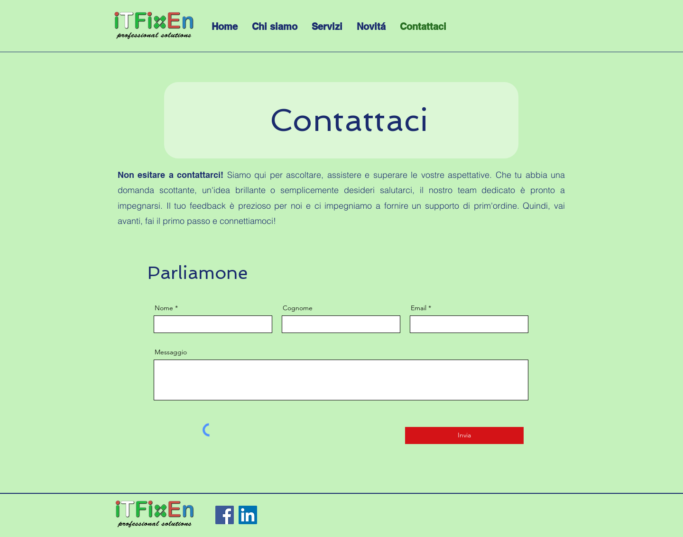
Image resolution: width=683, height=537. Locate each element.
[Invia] (464, 435)
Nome (164, 308)
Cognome (298, 308)
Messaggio (171, 352)
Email (418, 308)
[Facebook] (224, 515)
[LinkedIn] (248, 515)
